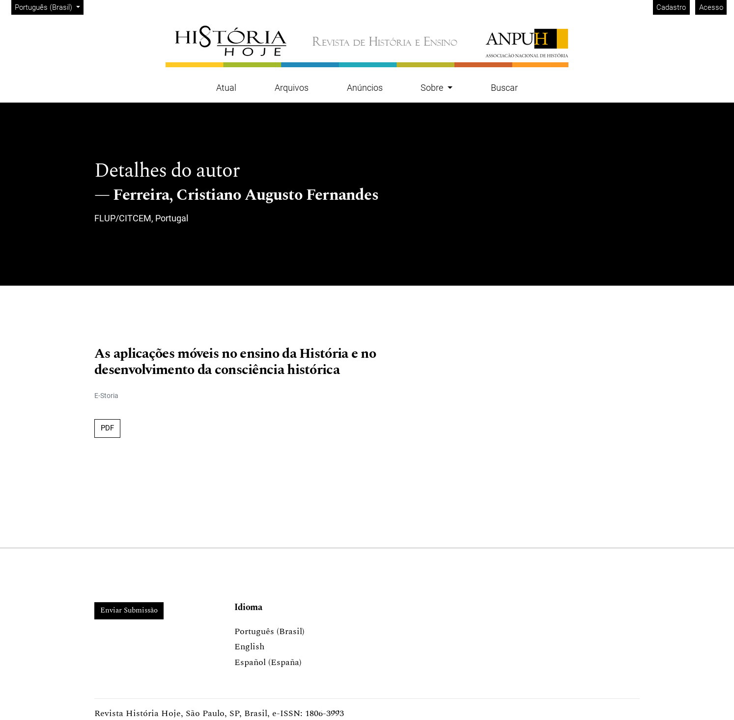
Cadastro (671, 7)
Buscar (504, 87)
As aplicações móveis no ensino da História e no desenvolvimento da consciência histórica (235, 362)
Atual (226, 87)
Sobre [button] (433, 87)
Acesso (711, 7)
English (249, 646)
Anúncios (365, 87)
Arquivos (292, 87)
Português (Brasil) (49, 6)
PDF (107, 428)
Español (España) (268, 662)
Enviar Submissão (129, 610)
